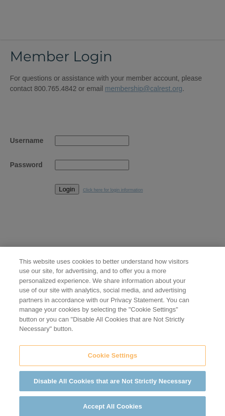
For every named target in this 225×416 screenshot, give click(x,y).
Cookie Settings (112, 358)
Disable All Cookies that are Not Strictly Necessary (112, 383)
